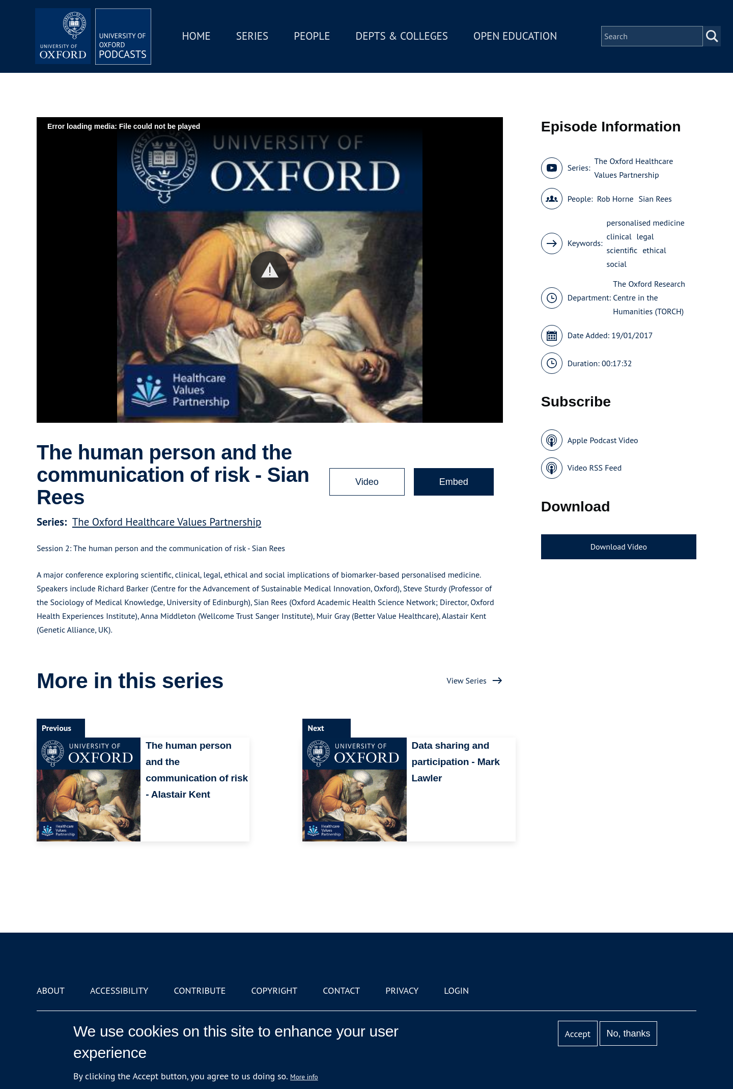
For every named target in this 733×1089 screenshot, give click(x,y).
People (315, 37)
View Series (467, 680)
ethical (654, 250)
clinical (619, 236)
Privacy (401, 990)
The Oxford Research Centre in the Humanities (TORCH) (649, 297)
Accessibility (119, 990)
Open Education (518, 37)
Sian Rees (655, 199)
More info (304, 1076)
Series (255, 37)
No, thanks (628, 1033)
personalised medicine (646, 222)
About (51, 990)
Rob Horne (615, 199)
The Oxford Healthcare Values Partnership (167, 522)
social (617, 264)
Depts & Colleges (405, 37)
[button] (269, 270)
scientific (622, 250)
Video (367, 482)
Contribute (199, 990)
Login (456, 990)
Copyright (274, 990)
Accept (577, 1034)
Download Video (618, 546)
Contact (341, 990)
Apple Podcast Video (603, 440)
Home (199, 37)
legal (645, 236)
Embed (453, 482)
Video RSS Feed (595, 467)
